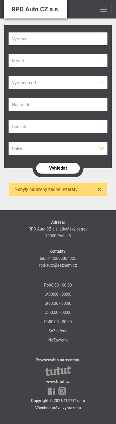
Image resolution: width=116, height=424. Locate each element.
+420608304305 (61, 258)
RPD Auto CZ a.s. (35, 9)
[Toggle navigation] (104, 9)
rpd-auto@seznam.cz (58, 265)
